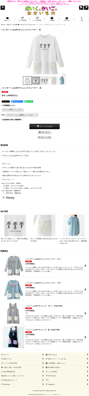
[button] (3, 8)
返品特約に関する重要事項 (11, 119)
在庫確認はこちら (8, 105)
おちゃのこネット (41, 394)
